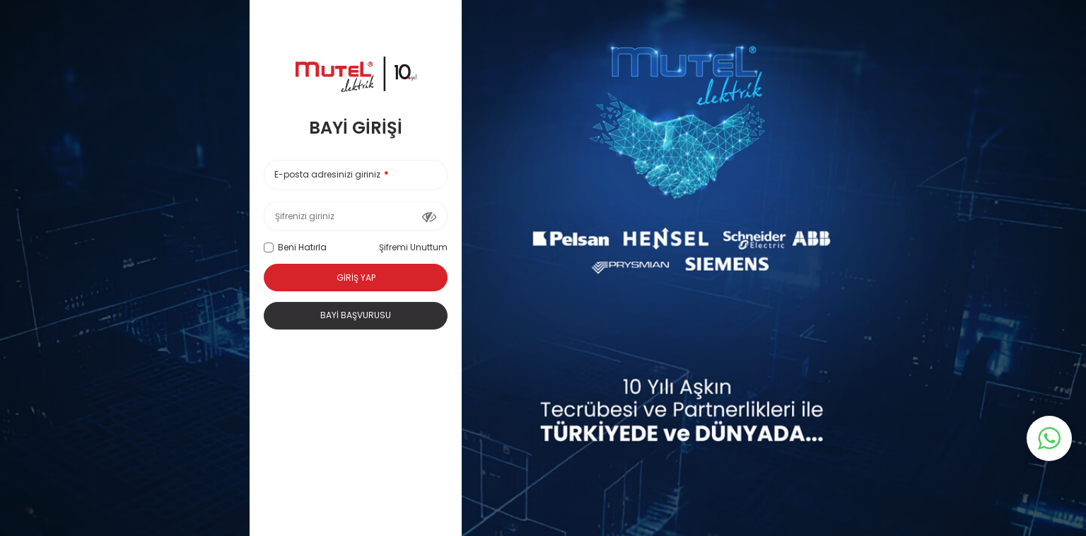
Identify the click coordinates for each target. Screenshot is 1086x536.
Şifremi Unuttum (413, 247)
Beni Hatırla (295, 247)
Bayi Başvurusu (355, 315)
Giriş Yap (356, 278)
